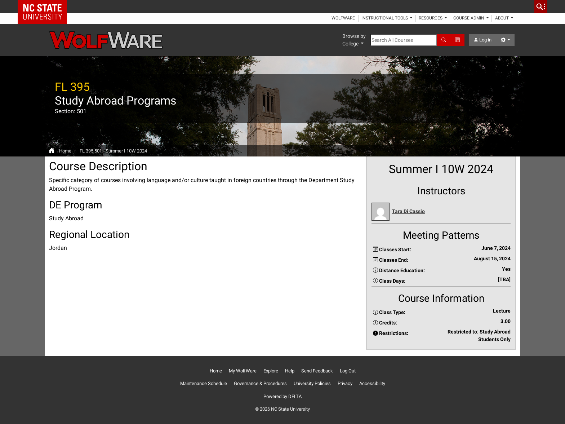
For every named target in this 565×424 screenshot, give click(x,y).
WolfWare (343, 18)
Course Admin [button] (469, 18)
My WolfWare (243, 371)
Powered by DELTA (282, 396)
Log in (482, 40)
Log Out (348, 371)
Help (289, 371)
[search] (540, 6)
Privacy (345, 383)
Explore (270, 371)
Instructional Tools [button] (385, 18)
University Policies (312, 383)
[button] (441, 212)
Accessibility (372, 383)
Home (65, 151)
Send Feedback (317, 371)
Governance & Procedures (260, 383)
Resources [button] (431, 18)
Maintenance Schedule (203, 383)
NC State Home (45, 6)
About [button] (502, 18)
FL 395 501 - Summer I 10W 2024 (113, 151)
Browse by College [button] (354, 40)
